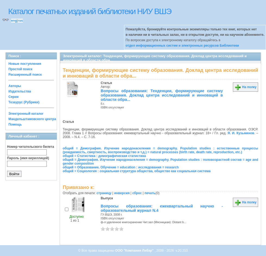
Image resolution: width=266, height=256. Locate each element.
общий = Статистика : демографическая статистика (104, 156)
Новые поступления (24, 64)
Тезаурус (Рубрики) (23, 102)
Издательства (19, 91)
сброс (137, 193)
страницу (104, 193)
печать (150, 193)
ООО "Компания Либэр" (134, 250)
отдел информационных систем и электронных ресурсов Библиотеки (182, 45)
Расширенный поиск (25, 74)
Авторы (14, 86)
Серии (13, 97)
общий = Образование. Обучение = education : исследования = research (121, 167)
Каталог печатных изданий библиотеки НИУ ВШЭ (89, 11)
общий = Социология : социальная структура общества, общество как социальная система (137, 171)
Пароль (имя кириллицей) (28, 158)
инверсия (122, 193)
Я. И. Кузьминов (240, 133)
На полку (245, 87)
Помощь (15, 124)
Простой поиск (20, 69)
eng (14, 21)
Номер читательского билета (30, 147)
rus (20, 21)
